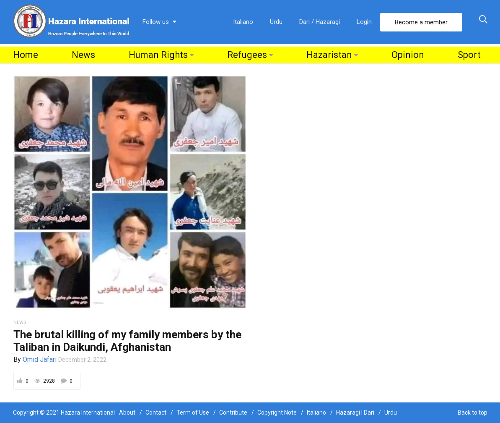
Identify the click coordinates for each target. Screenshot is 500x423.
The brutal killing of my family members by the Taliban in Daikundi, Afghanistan (127, 340)
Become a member (421, 22)
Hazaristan (329, 55)
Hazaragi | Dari (355, 412)
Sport (469, 55)
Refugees (247, 55)
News (83, 55)
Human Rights (158, 55)
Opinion (407, 55)
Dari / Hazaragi (319, 22)
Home (25, 55)
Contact (155, 412)
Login (364, 22)
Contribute (233, 412)
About (127, 412)
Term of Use (192, 412)
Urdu (276, 22)
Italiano (243, 22)
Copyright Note (277, 412)
